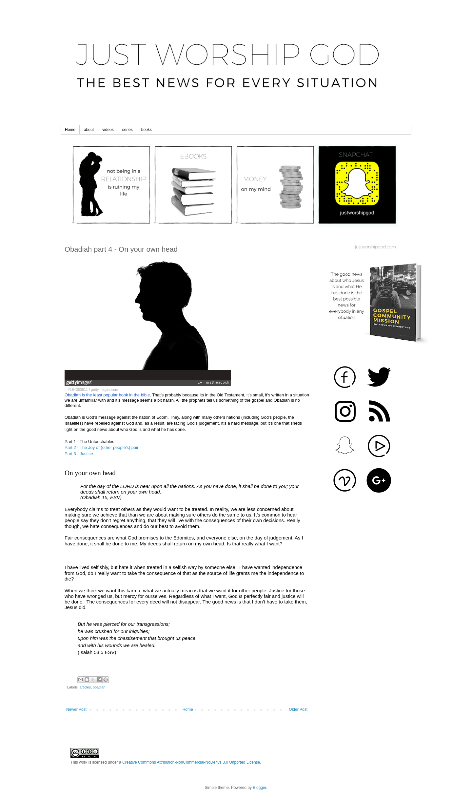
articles (85, 687)
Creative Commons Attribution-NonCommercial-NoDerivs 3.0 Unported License (191, 762)
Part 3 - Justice (79, 453)
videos (108, 129)
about (89, 129)
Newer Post (76, 709)
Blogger (259, 787)
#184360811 (78, 389)
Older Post (298, 709)
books (146, 129)
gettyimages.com (104, 389)
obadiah (99, 687)
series (127, 129)
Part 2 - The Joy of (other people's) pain (102, 447)
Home (70, 129)
